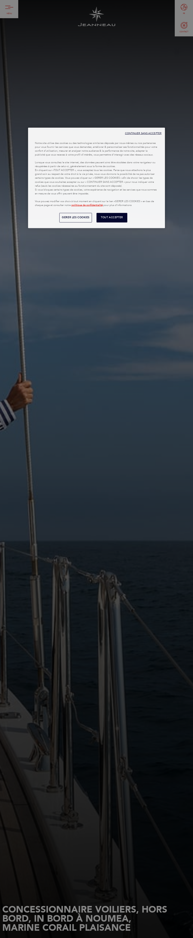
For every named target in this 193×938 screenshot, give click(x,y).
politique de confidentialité (87, 205)
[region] (96, 178)
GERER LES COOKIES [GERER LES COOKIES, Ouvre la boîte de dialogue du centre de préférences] (75, 217)
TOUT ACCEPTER (112, 217)
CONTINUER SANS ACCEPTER (143, 133)
